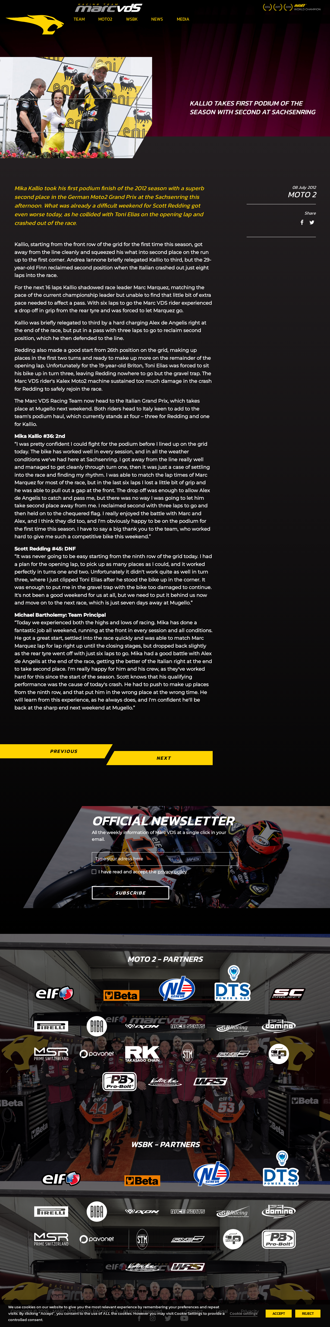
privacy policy (172, 871)
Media (183, 19)
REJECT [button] (308, 1313)
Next (163, 758)
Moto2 (105, 19)
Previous (63, 751)
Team (79, 19)
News (157, 19)
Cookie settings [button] (243, 1313)
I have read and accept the (142, 871)
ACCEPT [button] (278, 1313)
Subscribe (130, 892)
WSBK (132, 19)
